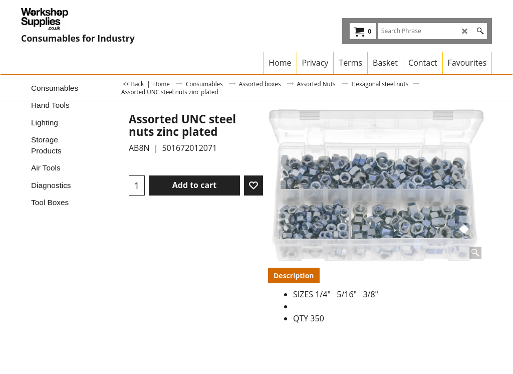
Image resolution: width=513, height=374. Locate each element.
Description (294, 275)
